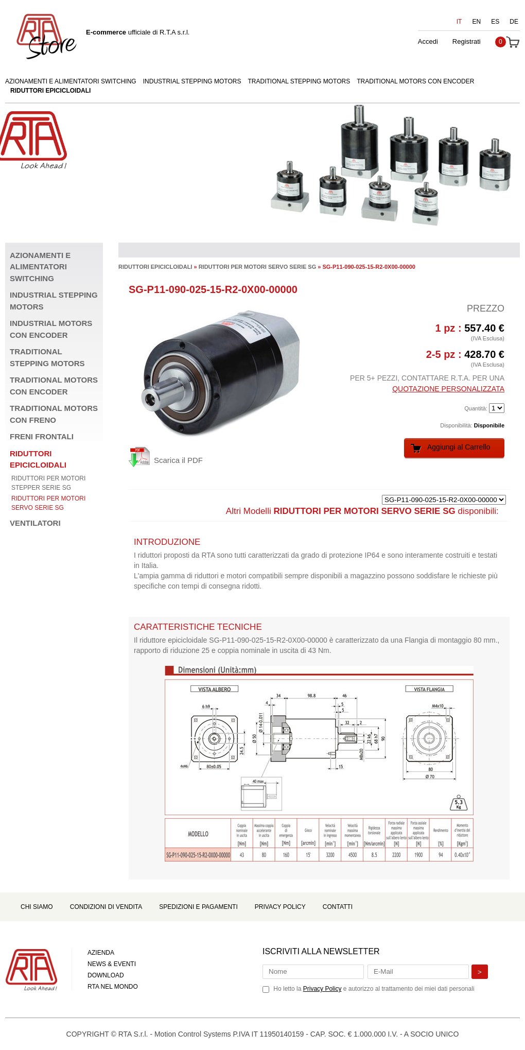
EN (476, 21)
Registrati (466, 41)
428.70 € (484, 354)
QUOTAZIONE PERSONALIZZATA (448, 389)
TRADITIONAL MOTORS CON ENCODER (415, 81)
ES (495, 21)
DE (514, 21)
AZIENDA (100, 952)
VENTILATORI (35, 523)
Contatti (338, 906)
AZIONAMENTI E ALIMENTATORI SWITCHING (70, 81)
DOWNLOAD (105, 975)
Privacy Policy (280, 906)
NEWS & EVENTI (111, 964)
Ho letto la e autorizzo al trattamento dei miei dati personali (373, 988)
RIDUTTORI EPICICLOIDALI (50, 90)
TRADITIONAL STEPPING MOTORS (299, 81)
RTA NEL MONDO (112, 986)
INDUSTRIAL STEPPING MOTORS (192, 81)
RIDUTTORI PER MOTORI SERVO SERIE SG (258, 267)
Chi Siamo (37, 906)
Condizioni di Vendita (106, 906)
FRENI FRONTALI (42, 436)
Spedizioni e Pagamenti (198, 906)
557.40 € (484, 328)
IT (459, 21)
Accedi (428, 41)
